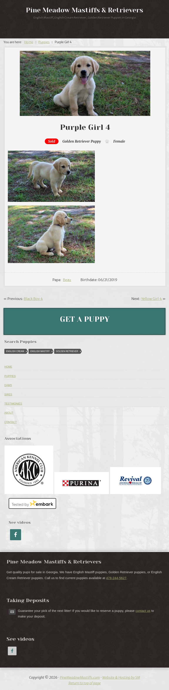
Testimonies (13, 403)
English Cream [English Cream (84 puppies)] (15, 351)
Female (119, 141)
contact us (143, 611)
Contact (10, 422)
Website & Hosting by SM (121, 677)
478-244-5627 (116, 578)
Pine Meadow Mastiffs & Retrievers (84, 10)
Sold (51, 141)
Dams (8, 385)
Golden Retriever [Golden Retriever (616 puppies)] (67, 351)
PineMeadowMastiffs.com (80, 677)
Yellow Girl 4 (151, 298)
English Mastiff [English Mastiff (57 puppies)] (40, 351)
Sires (8, 394)
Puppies (10, 376)
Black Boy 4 (33, 298)
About (8, 412)
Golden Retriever (76, 141)
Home (8, 366)
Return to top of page (85, 683)
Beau (67, 280)
